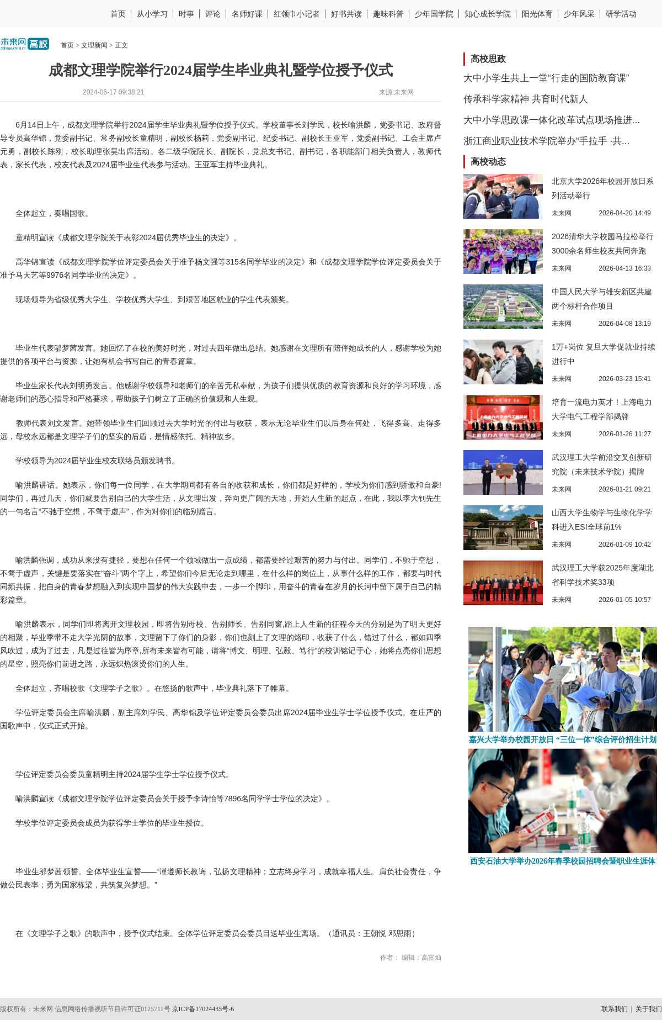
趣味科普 (388, 13)
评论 (213, 13)
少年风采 (579, 13)
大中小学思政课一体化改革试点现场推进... (551, 120)
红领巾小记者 (297, 13)
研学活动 (621, 13)
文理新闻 (94, 45)
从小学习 (152, 13)
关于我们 (649, 1009)
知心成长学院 (488, 13)
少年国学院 (434, 13)
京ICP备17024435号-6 (203, 1009)
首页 (118, 13)
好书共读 (346, 13)
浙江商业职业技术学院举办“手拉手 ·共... (546, 141)
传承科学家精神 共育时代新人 (525, 99)
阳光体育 (537, 13)
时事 (186, 13)
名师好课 (247, 13)
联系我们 (614, 1009)
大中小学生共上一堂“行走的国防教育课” (546, 78)
